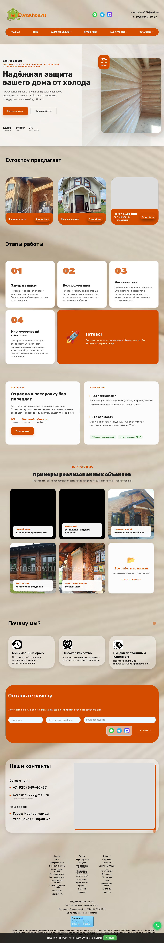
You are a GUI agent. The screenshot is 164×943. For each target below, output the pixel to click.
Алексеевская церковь (82, 867)
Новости (107, 892)
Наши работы (43, 111)
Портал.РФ (93, 905)
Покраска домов (57, 874)
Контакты (107, 889)
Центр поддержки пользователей (82, 913)
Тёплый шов (107, 877)
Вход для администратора (82, 902)
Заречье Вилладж (107, 866)
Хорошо (110, 938)
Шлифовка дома (57, 863)
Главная (15, 32)
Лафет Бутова (82, 860)
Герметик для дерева (57, 881)
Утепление (82, 879)
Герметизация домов (57, 870)
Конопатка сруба (57, 866)
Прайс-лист (90, 32)
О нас (35, 32)
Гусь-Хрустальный (107, 870)
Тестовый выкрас (57, 877)
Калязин (82, 889)
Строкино (107, 863)
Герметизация (82, 882)
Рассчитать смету (15, 111)
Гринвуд (107, 856)
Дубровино (107, 874)
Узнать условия (22, 431)
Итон (107, 881)
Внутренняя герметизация (82, 872)
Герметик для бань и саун (57, 887)
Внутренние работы (106, 885)
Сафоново (106, 860)
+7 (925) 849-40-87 (145, 16)
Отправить (145, 730)
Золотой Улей (82, 876)
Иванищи (82, 892)
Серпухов (82, 863)
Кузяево (82, 886)
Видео (82, 856)
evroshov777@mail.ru (146, 12)
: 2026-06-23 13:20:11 (95, 909)
